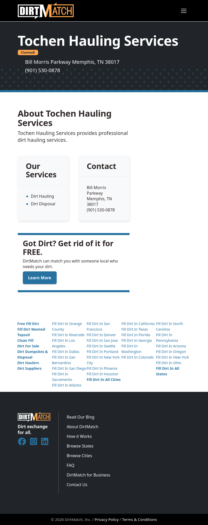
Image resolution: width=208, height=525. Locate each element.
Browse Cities (79, 455)
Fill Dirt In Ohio (168, 362)
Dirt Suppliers (29, 368)
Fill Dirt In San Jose (102, 340)
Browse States (80, 446)
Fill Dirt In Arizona (171, 346)
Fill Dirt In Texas (134, 329)
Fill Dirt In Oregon (171, 351)
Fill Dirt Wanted (31, 329)
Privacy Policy (107, 519)
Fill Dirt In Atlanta (66, 385)
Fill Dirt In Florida (135, 334)
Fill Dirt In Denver (101, 334)
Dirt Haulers (28, 362)
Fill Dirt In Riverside (68, 334)
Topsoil (23, 334)
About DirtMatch (83, 426)
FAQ (70, 465)
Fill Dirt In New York (172, 357)
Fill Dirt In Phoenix (102, 368)
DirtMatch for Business (88, 475)
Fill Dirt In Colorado (137, 357)
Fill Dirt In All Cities (104, 379)
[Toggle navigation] (183, 11)
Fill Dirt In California (138, 323)
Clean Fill (25, 340)
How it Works (79, 436)
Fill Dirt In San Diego (69, 368)
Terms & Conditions (139, 519)
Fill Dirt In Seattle (101, 346)
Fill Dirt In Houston (102, 374)
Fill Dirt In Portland (102, 351)
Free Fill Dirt (28, 323)
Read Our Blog (80, 417)
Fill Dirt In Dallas (65, 351)
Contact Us (77, 484)
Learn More (39, 278)
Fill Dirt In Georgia (136, 340)
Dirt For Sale (28, 346)
